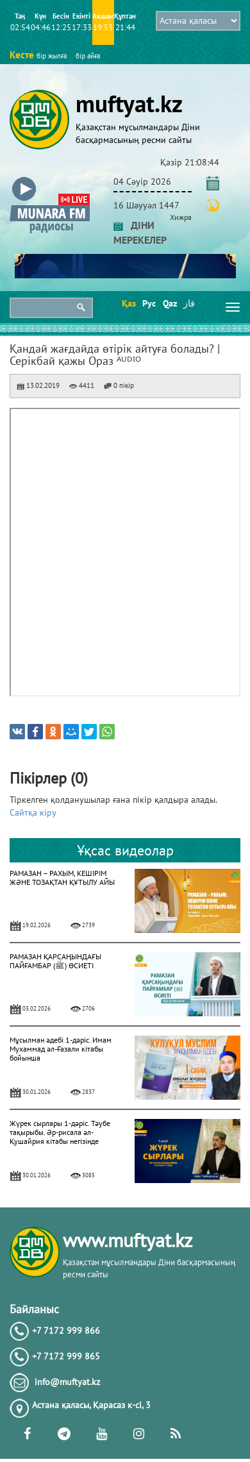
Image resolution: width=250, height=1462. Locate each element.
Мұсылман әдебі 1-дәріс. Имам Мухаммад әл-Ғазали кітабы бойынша (61, 1049)
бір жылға (52, 55)
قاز (189, 303)
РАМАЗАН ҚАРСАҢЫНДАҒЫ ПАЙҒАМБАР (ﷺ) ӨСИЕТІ (55, 961)
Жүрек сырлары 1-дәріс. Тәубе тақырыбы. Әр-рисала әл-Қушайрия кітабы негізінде (60, 1132)
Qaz (169, 303)
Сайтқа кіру (33, 812)
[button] (50, 179)
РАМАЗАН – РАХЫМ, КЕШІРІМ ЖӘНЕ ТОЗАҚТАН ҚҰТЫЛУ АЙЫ (62, 877)
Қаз (128, 303)
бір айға (88, 55)
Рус (148, 303)
